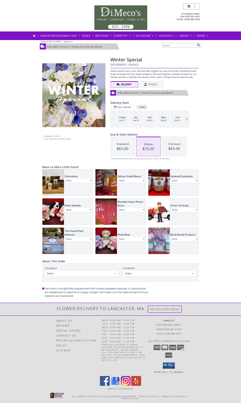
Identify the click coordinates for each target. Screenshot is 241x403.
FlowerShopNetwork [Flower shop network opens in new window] (122, 396)
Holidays (167, 35)
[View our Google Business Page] (115, 384)
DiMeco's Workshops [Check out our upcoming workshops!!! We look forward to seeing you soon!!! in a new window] (120, 388)
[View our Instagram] (126, 384)
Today (142, 107)
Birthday (102, 35)
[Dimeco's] (121, 17)
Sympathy (122, 35)
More (203, 35)
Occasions (145, 35)
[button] (191, 6)
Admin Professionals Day (58, 35)
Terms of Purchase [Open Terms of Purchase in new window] (173, 396)
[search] (198, 45)
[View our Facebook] (105, 384)
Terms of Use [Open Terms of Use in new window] (130, 398)
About (186, 35)
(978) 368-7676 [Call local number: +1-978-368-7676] (192, 19)
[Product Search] (179, 45)
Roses (86, 35)
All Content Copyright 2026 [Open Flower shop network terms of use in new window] (90, 396)
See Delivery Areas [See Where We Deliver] (165, 309)
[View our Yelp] (136, 384)
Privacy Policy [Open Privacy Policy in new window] (148, 396)
